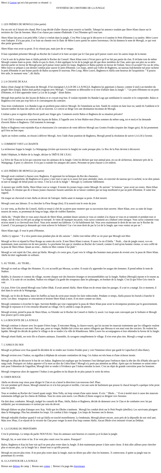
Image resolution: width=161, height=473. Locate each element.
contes (47, 466)
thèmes (16, 466)
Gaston (13, 2)
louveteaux (79, 466)
